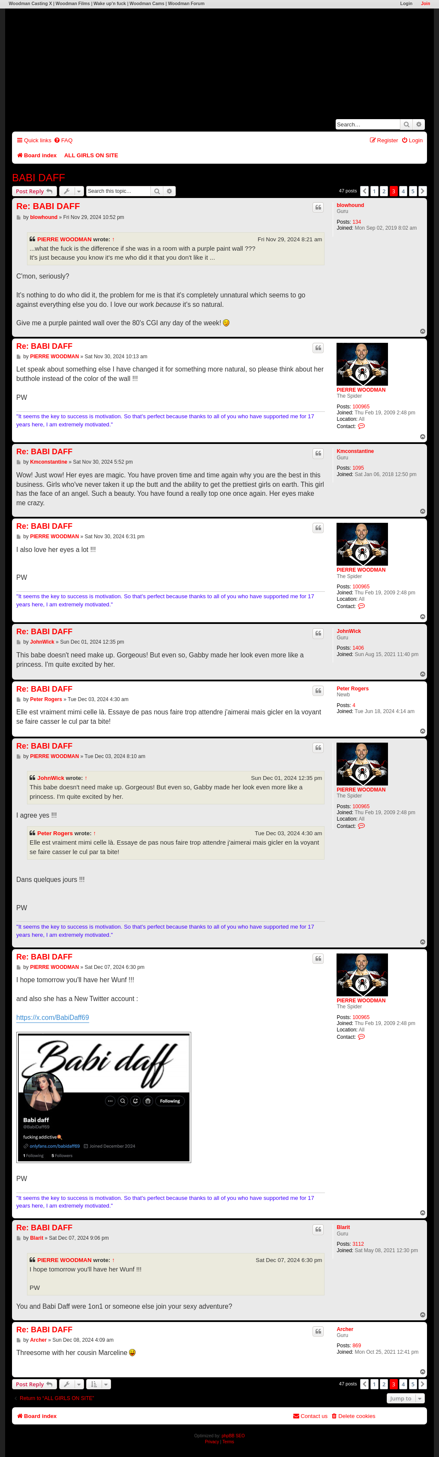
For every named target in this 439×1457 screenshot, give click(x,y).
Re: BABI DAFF (48, 206)
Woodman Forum (186, 3)
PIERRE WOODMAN (64, 239)
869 (356, 1346)
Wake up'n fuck (109, 3)
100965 (361, 407)
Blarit (343, 1227)
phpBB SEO (233, 1435)
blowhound (350, 205)
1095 (358, 468)
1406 (358, 648)
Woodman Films (73, 3)
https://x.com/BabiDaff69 (52, 1017)
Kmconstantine (355, 451)
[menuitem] (63, 140)
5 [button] (413, 191)
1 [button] (374, 191)
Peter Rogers (353, 689)
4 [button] (403, 191)
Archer (345, 1329)
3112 (358, 1244)
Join (425, 3)
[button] (364, 191)
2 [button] (383, 191)
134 (356, 222)
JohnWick (349, 631)
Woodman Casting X (30, 3)
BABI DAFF (38, 177)
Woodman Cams (146, 3)
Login (406, 3)
